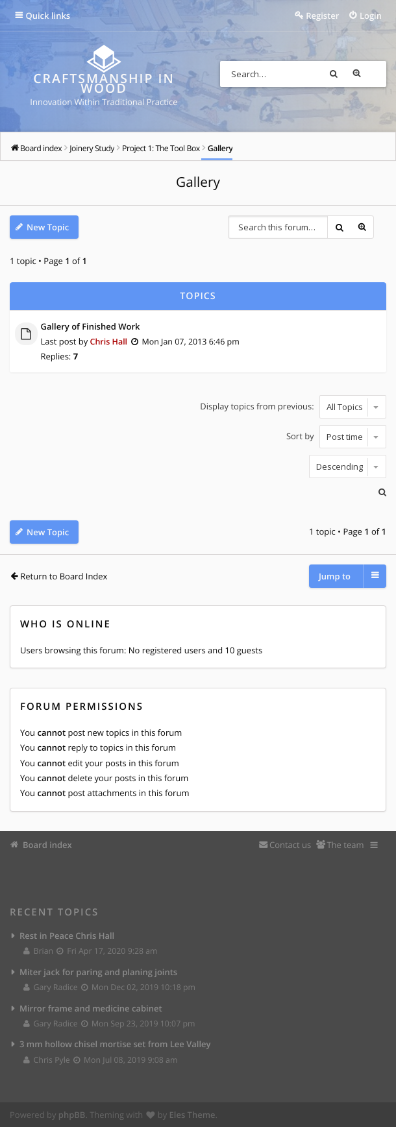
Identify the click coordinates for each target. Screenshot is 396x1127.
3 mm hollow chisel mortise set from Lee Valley (115, 1044)
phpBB (72, 1115)
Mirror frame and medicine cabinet (90, 1007)
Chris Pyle (47, 1059)
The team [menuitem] (345, 844)
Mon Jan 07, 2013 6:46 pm (194, 341)
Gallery (198, 183)
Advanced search (373, 74)
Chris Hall (109, 341)
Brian (39, 950)
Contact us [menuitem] (290, 844)
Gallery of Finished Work (90, 326)
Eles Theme (192, 1115)
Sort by (336, 436)
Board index (47, 844)
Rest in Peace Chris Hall (66, 935)
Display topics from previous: (293, 406)
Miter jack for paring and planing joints (98, 971)
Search (350, 74)
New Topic (48, 228)
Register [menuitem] (322, 15)
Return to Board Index (63, 575)
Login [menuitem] (371, 15)
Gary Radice (51, 986)
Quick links (48, 15)
